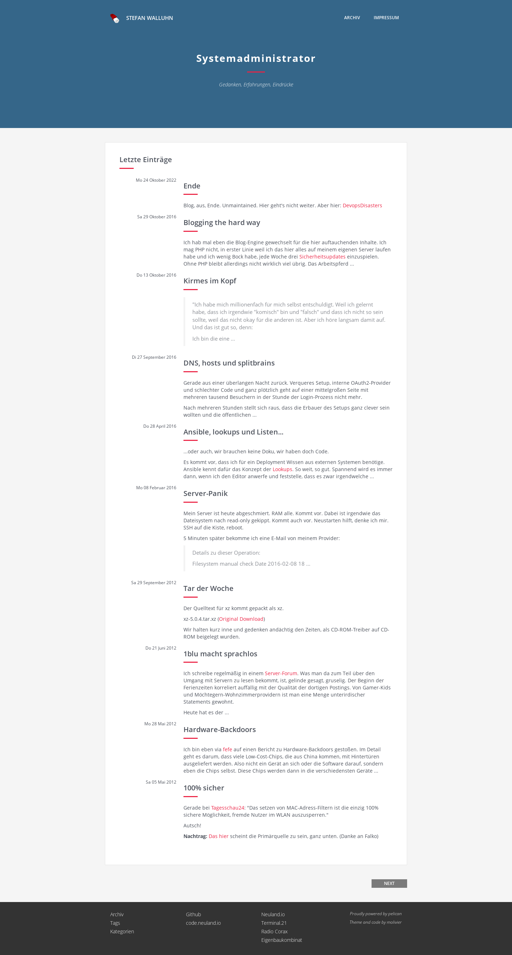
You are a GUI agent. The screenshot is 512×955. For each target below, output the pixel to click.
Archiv (352, 18)
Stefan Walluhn (141, 18)
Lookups (282, 469)
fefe (227, 749)
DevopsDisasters (362, 205)
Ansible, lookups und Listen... (233, 432)
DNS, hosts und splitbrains (229, 363)
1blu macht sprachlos (220, 653)
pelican (395, 913)
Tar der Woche (208, 588)
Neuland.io (273, 914)
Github (193, 914)
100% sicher (203, 788)
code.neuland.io (203, 922)
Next (389, 883)
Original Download (241, 618)
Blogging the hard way (221, 222)
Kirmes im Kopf (209, 281)
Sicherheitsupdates (322, 256)
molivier (394, 922)
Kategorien (122, 931)
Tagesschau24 (227, 807)
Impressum (386, 18)
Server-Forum (281, 673)
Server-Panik (205, 493)
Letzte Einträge (145, 159)
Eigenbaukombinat (281, 940)
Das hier (219, 836)
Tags (115, 922)
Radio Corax (274, 931)
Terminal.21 (274, 922)
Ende (192, 186)
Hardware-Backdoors (219, 729)
